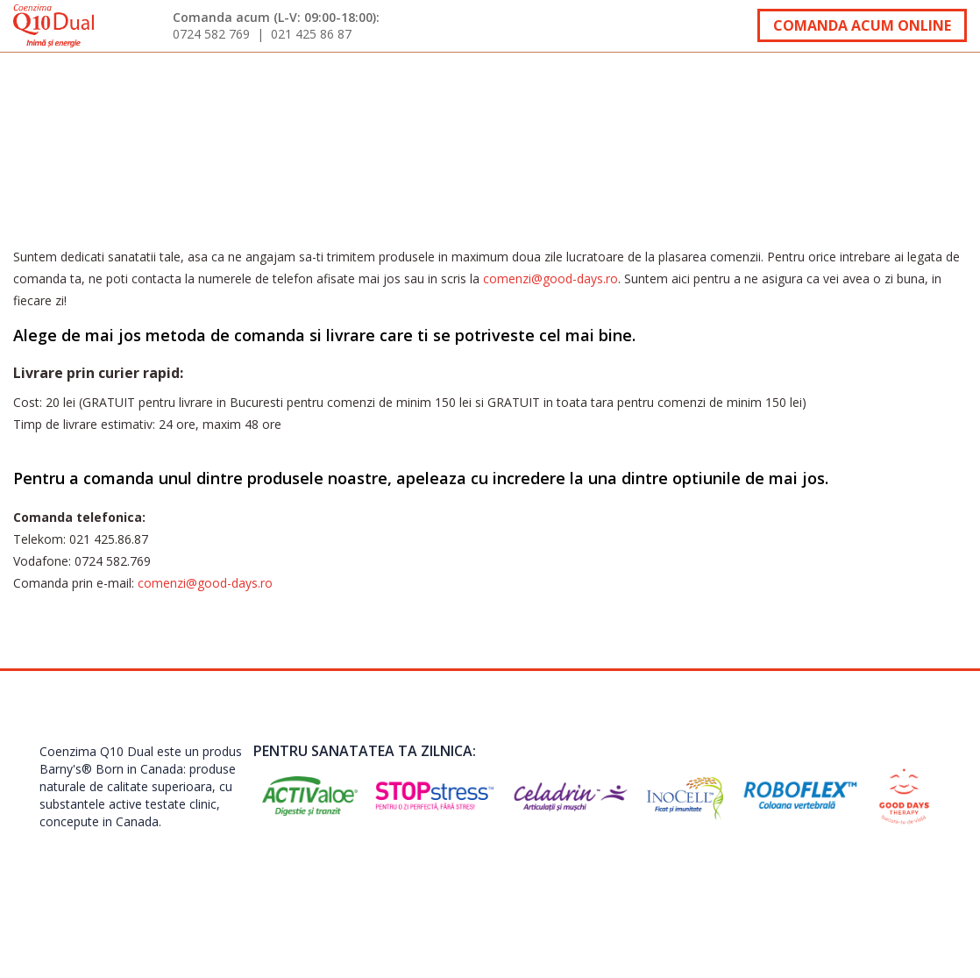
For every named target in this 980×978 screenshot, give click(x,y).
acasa (43, 82)
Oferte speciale (795, 82)
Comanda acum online (862, 25)
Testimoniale (215, 82)
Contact (922, 82)
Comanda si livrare (612, 82)
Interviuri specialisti (398, 82)
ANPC (931, 875)
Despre (108, 82)
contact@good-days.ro (702, 875)
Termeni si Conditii (840, 875)
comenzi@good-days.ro (550, 278)
